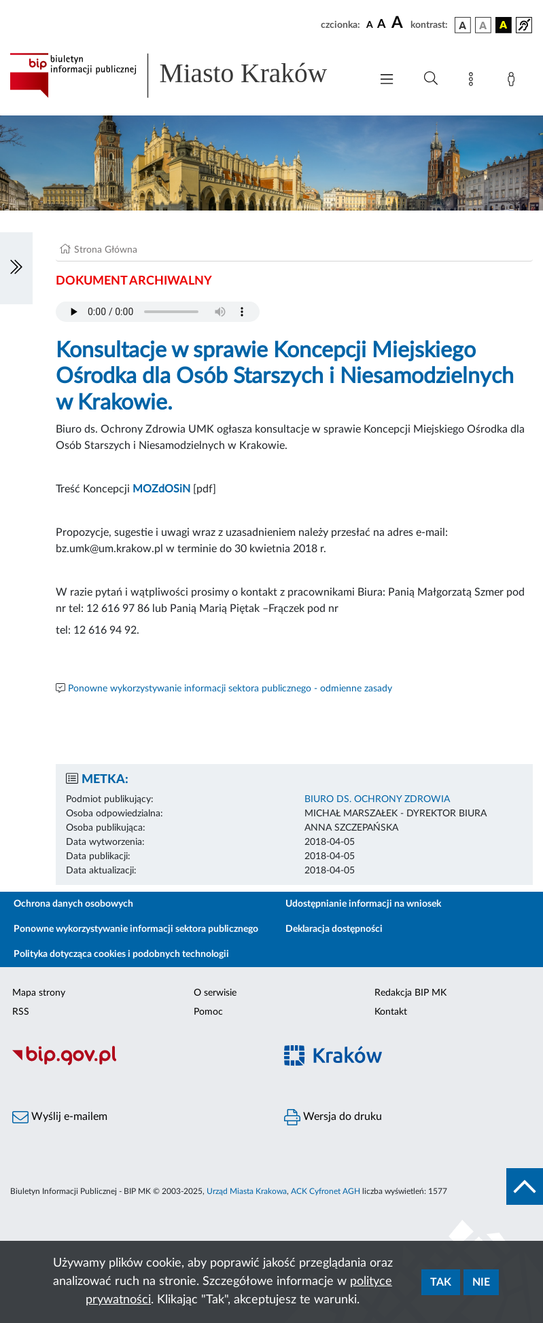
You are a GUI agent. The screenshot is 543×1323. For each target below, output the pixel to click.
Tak (440, 1282)
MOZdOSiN (161, 489)
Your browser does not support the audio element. (158, 312)
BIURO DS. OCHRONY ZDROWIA (377, 799)
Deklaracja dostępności (334, 929)
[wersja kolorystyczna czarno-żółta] (503, 25)
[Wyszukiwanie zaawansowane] (431, 79)
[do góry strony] (524, 1186)
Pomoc (208, 1012)
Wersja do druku (333, 1117)
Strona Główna (105, 250)
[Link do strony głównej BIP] (183, 75)
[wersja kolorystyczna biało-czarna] (483, 25)
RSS (20, 1012)
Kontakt (390, 1012)
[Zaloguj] (514, 81)
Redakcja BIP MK (410, 993)
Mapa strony (38, 993)
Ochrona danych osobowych (73, 904)
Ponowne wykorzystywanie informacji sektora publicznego (136, 929)
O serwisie (215, 993)
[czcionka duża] (399, 23)
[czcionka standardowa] (369, 24)
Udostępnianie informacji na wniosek (363, 904)
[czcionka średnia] (381, 25)
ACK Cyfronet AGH (325, 1191)
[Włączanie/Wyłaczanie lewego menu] (16, 268)
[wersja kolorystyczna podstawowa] (463, 25)
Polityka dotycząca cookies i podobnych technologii (121, 954)
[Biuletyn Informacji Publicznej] (136, 1063)
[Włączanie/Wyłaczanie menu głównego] (386, 80)
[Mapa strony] (473, 81)
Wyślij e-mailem (59, 1117)
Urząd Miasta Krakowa (247, 1191)
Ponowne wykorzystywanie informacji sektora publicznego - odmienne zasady (230, 688)
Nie (481, 1282)
